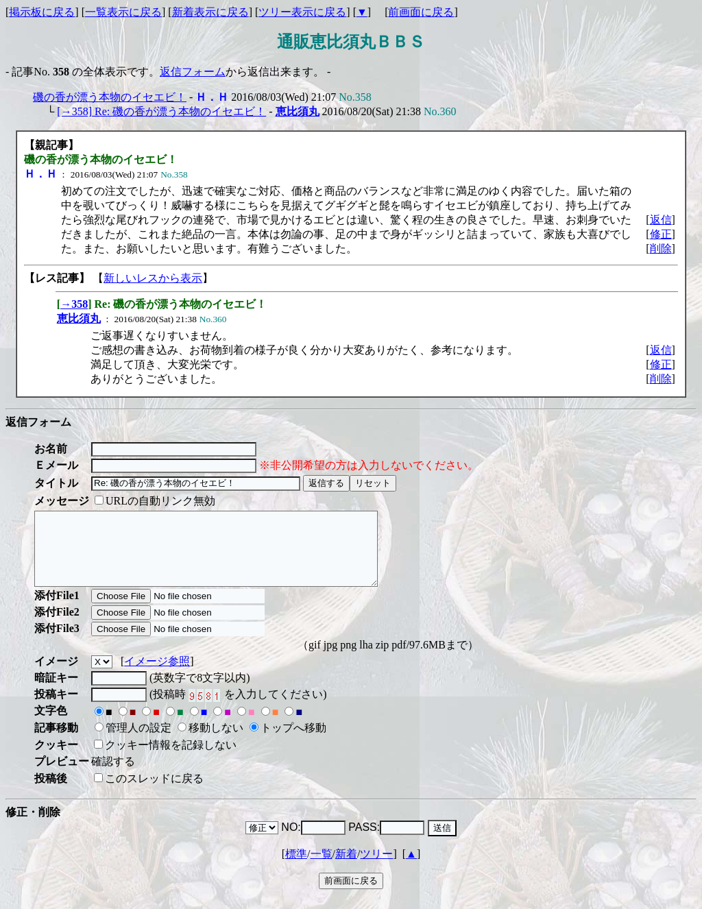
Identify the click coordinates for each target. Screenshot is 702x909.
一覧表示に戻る (123, 12)
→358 (74, 304)
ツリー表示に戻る (302, 12)
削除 (661, 248)
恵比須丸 (297, 111)
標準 (296, 868)
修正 (661, 234)
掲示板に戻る (42, 12)
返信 (661, 220)
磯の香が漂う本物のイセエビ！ (109, 97)
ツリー (376, 868)
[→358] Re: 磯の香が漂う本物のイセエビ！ (161, 111)
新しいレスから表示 (153, 278)
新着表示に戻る (210, 12)
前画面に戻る (421, 12)
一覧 (321, 868)
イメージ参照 (157, 675)
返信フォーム (193, 71)
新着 (346, 868)
